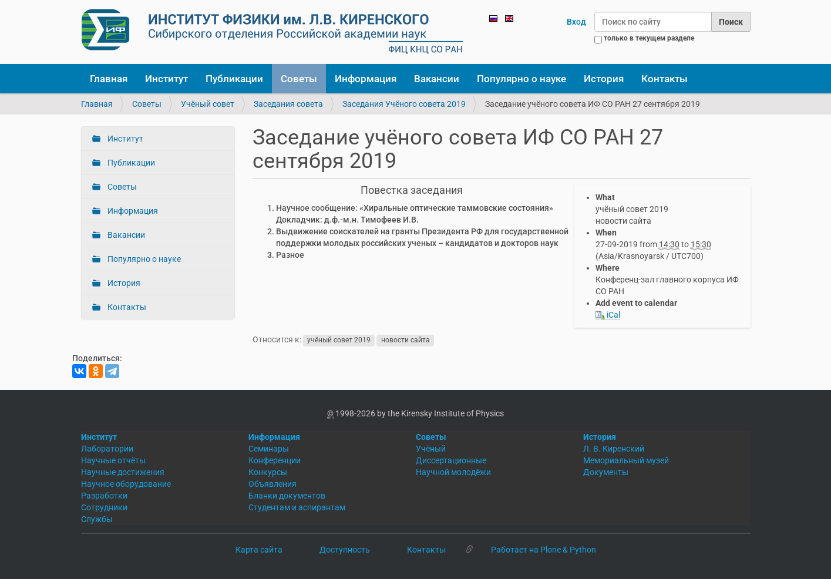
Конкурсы (267, 472)
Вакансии (436, 79)
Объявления (272, 484)
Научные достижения (122, 472)
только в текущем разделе (649, 38)
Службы (97, 519)
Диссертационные (451, 460)
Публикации (234, 79)
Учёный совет (207, 104)
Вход (576, 21)
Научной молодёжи (453, 472)
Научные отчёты (113, 460)
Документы (605, 472)
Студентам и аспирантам (296, 507)
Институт (166, 79)
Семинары (268, 448)
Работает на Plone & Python (543, 549)
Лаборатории (107, 448)
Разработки (104, 495)
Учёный (431, 448)
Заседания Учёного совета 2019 (404, 104)
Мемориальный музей (626, 460)
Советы (299, 79)
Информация (365, 79)
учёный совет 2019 (339, 340)
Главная (108, 79)
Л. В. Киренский (613, 448)
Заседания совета (288, 104)
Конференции (274, 460)
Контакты (664, 79)
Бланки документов (286, 495)
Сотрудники (104, 507)
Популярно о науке (521, 79)
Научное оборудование (126, 484)
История (604, 79)
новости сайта (405, 340)
